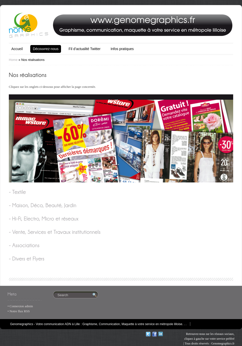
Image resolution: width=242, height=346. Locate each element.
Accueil (17, 49)
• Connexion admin (20, 306)
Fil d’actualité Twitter (85, 49)
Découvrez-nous (45, 49)
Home (13, 60)
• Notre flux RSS (19, 311)
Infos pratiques (122, 49)
